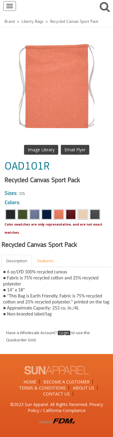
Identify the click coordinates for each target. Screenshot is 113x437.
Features (45, 260)
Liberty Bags (32, 22)
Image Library (41, 149)
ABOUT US (83, 388)
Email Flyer (75, 149)
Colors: (12, 203)
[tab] (17, 261)
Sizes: (11, 193)
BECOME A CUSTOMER (66, 382)
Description (16, 260)
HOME (30, 382)
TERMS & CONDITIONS (42, 388)
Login (64, 333)
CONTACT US (56, 394)
